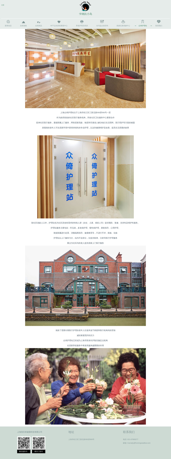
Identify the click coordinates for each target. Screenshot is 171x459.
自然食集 (23, 26)
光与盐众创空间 (102, 26)
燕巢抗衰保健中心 (123, 26)
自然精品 (38, 26)
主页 (2, 5)
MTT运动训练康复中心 (59, 26)
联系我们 (158, 26)
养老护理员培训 (82, 26)
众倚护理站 (143, 26)
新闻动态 (8, 26)
